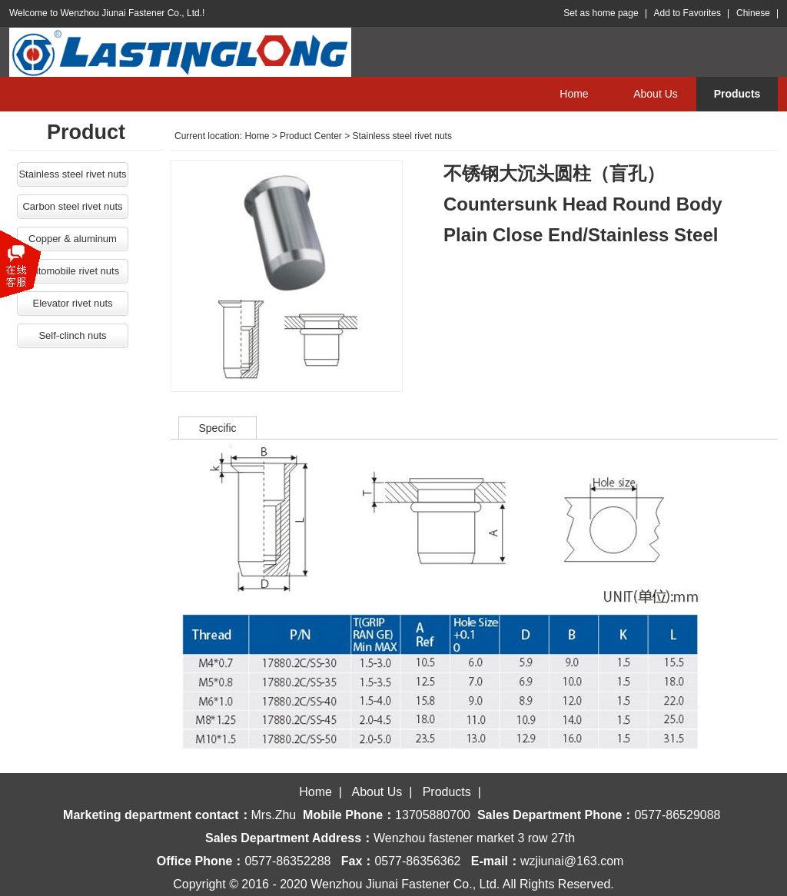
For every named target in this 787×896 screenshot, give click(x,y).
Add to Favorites (687, 13)
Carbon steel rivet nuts (72, 206)
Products (737, 94)
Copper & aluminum (72, 238)
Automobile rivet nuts (72, 271)
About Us (655, 94)
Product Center (311, 136)
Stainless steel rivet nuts (72, 174)
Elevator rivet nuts (72, 303)
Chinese (753, 13)
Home (574, 94)
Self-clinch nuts (72, 335)
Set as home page (600, 13)
